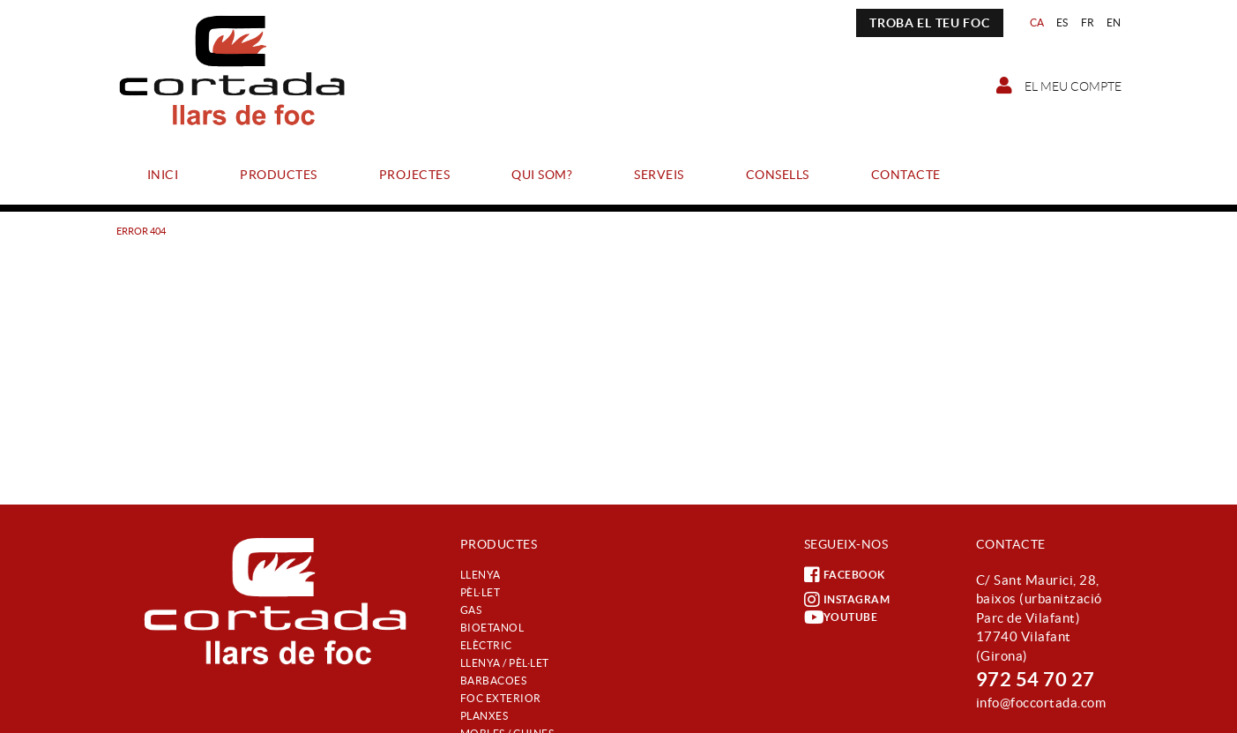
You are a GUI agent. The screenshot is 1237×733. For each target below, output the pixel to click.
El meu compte (1058, 85)
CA (1037, 22)
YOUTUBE (841, 617)
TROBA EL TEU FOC (929, 23)
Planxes (484, 716)
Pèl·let (480, 592)
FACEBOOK (844, 575)
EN (1114, 22)
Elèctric (486, 645)
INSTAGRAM (847, 600)
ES (1062, 22)
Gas (471, 610)
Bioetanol (492, 627)
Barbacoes (493, 680)
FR (1088, 22)
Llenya (480, 574)
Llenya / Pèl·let (504, 663)
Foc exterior (500, 698)
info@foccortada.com (1041, 702)
